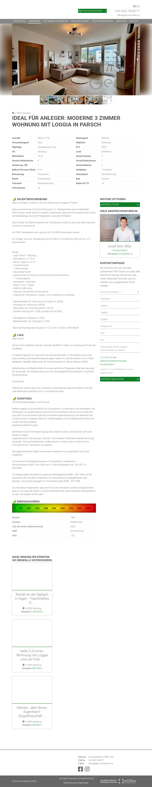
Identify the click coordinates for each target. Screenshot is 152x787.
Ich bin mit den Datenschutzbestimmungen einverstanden (113, 361)
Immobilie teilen (110, 204)
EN (138, 6)
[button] (137, 26)
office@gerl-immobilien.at (128, 15)
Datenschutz (87, 778)
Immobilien (34, 21)
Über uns (121, 21)
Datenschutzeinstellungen (76, 783)
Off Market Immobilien (56, 21)
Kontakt (133, 21)
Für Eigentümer (80, 21)
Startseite (19, 21)
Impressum (73, 778)
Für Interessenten (102, 21)
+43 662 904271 (127, 11)
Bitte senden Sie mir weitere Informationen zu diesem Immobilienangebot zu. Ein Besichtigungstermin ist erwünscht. (120, 349)
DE (134, 6)
